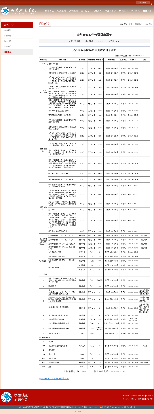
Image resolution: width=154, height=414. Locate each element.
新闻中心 (138, 24)
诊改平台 (149, 399)
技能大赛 (147, 11)
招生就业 (123, 11)
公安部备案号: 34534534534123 (112, 407)
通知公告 (7, 52)
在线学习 (149, 396)
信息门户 (133, 399)
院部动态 (7, 36)
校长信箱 (126, 399)
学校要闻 (7, 30)
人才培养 (97, 11)
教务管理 (126, 396)
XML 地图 (77, 411)
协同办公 (133, 396)
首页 (130, 24)
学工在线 (135, 11)
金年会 (96, 407)
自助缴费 (141, 399)
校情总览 (49, 11)
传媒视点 (7, 46)
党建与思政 (110, 11)
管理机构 (61, 11)
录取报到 (141, 396)
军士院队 (85, 11)
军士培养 (7, 41)
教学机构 (73, 11)
